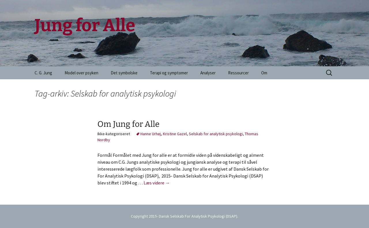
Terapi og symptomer (169, 73)
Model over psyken (81, 73)
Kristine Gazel (175, 133)
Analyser (208, 73)
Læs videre (157, 183)
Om (264, 73)
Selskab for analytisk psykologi (216, 133)
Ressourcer (238, 73)
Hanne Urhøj (150, 133)
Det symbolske (124, 73)
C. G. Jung (43, 73)
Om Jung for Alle (128, 124)
